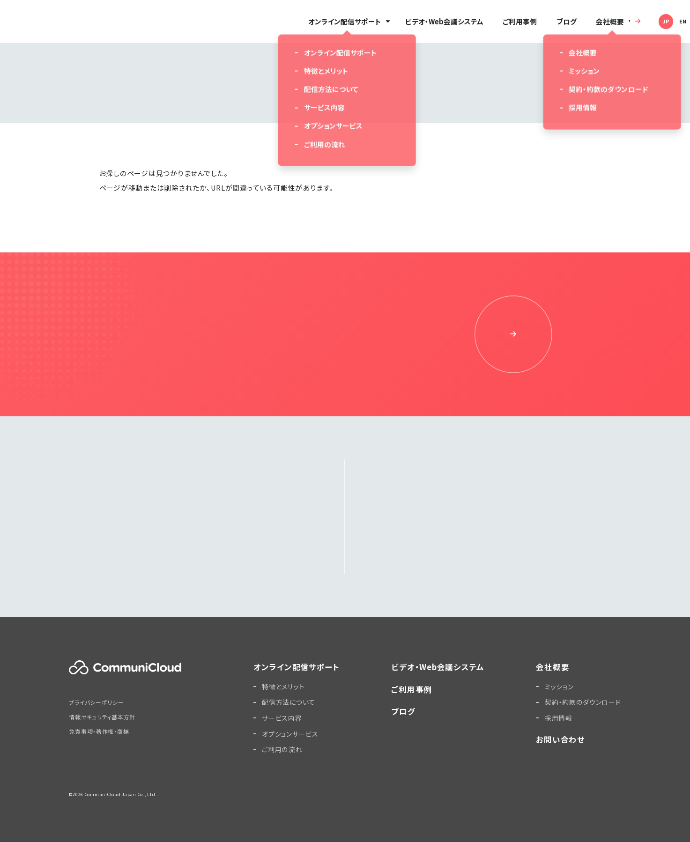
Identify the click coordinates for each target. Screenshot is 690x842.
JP (648, 21)
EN (665, 21)
